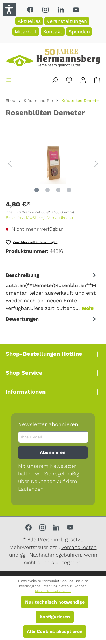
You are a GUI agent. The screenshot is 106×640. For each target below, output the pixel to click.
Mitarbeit (26, 32)
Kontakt (52, 32)
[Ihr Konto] (83, 79)
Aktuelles (29, 21)
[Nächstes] (96, 163)
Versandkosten (79, 547)
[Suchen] (55, 79)
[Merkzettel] (69, 79)
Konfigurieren (55, 616)
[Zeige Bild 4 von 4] (69, 190)
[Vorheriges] (10, 163)
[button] (9, 9)
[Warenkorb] (97, 79)
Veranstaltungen (67, 21)
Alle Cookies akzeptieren (55, 631)
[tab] (52, 291)
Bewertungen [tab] (52, 319)
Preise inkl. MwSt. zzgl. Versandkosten (40, 217)
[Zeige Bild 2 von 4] (47, 190)
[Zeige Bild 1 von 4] (36, 190)
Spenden (79, 32)
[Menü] (9, 79)
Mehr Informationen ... (53, 591)
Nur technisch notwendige (55, 602)
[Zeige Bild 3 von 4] (58, 190)
